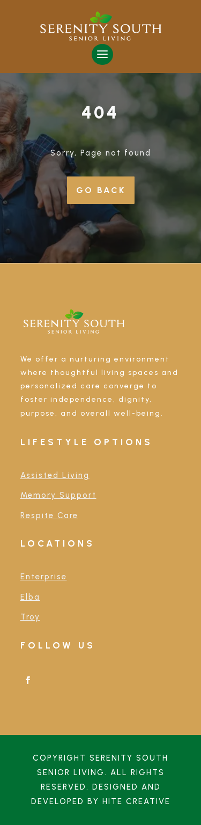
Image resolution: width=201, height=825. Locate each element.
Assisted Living (55, 475)
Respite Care (49, 515)
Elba (30, 597)
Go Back (100, 190)
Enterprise (43, 576)
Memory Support (58, 495)
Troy (30, 617)
